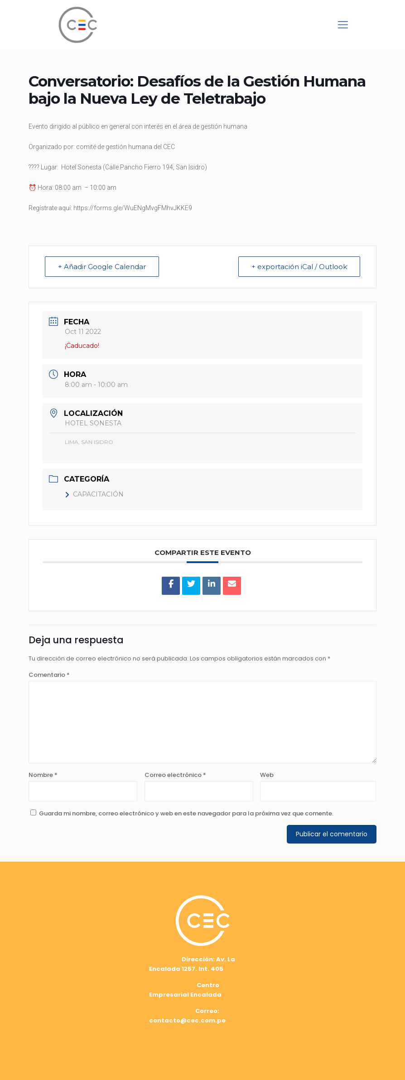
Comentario (49, 674)
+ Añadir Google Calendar (102, 266)
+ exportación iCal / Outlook (299, 266)
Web (267, 775)
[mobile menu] (343, 25)
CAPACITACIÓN (94, 494)
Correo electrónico (175, 775)
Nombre (43, 775)
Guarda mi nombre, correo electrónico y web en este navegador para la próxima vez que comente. (186, 813)
